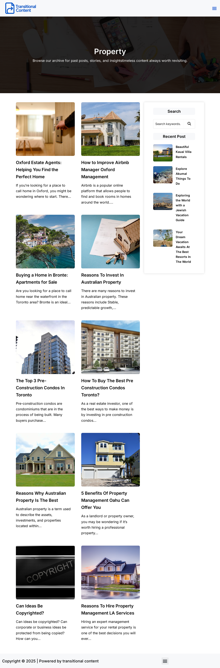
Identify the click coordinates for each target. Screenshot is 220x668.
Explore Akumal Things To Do (183, 176)
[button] (214, 8)
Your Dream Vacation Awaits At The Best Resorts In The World (183, 247)
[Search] (168, 124)
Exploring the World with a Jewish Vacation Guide (183, 207)
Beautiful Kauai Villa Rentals (183, 151)
